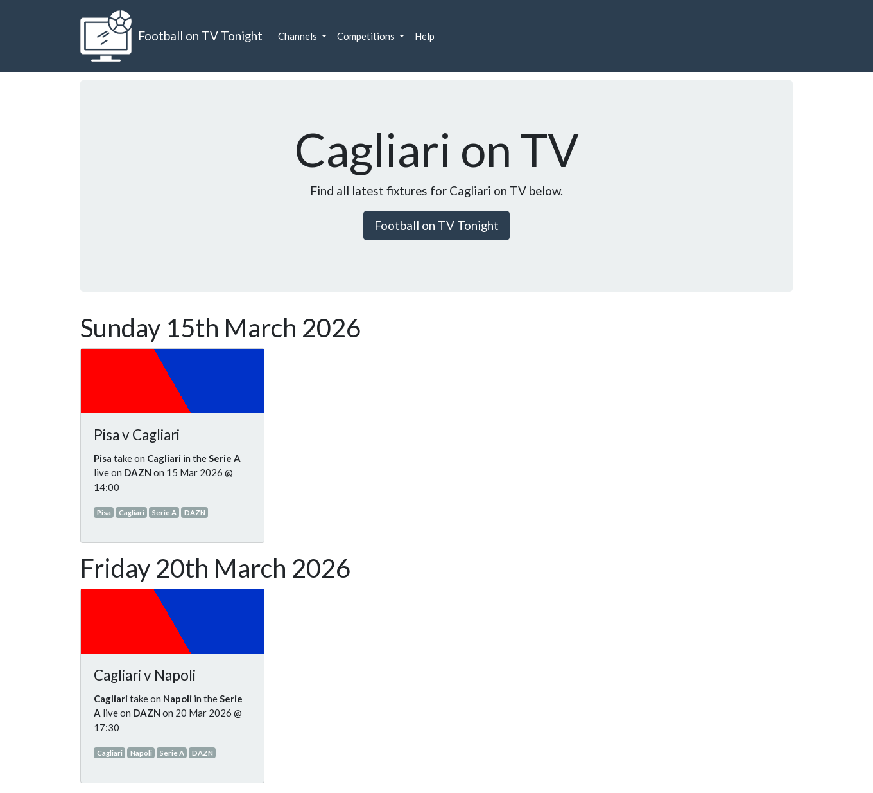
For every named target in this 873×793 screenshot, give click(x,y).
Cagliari (131, 512)
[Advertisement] (741, 505)
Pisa (104, 512)
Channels (298, 36)
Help (425, 36)
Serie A (164, 512)
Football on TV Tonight (200, 35)
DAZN (194, 512)
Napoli (141, 753)
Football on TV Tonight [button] (436, 225)
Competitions (367, 36)
